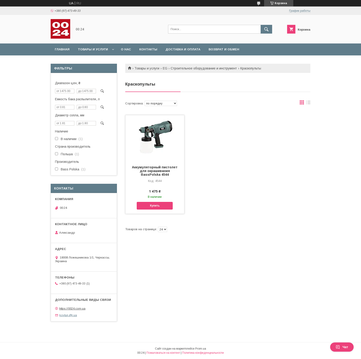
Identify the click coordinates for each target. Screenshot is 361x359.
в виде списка (308, 103)
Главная (62, 49)
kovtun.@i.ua (68, 315)
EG (165, 68)
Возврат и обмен (224, 49)
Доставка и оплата (183, 49)
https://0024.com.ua (72, 308)
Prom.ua (200, 348)
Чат (342, 347)
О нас (126, 49)
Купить (155, 205)
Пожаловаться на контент (163, 352)
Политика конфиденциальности (203, 352)
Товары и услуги (93, 49)
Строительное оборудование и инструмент (204, 68)
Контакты (148, 49)
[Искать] (266, 29)
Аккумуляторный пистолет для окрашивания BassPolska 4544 (155, 170)
